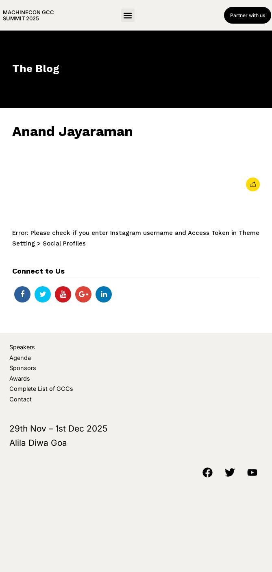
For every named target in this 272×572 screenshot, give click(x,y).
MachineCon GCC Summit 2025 (28, 15)
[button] (128, 15)
